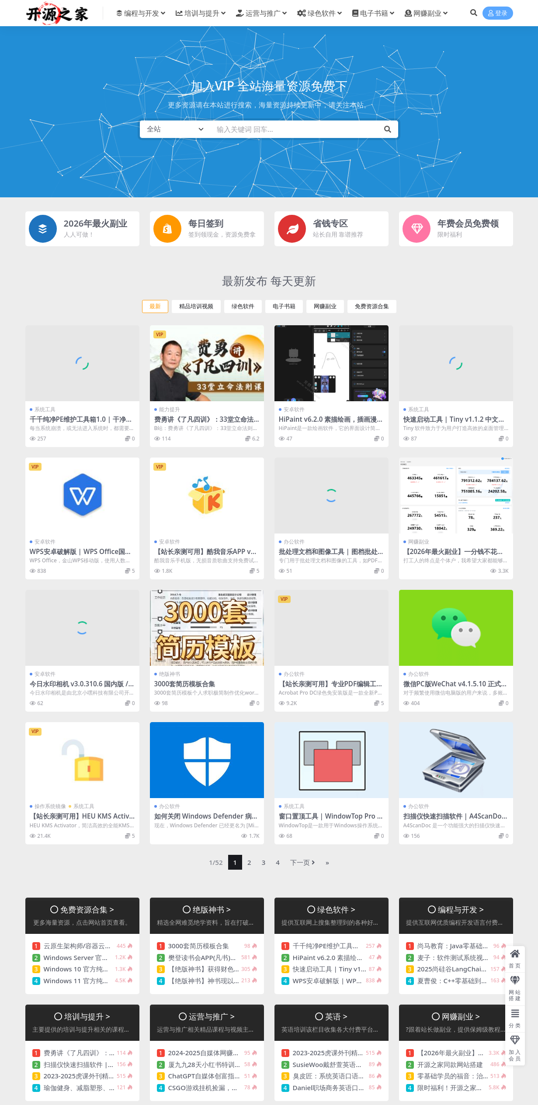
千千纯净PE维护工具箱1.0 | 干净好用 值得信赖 (81, 423)
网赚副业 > (461, 1016)
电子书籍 (284, 306)
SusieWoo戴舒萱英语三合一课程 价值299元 (357, 1064)
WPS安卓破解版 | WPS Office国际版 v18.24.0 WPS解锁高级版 (81, 555)
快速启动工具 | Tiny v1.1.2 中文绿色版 (454, 423)
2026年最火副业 (96, 223)
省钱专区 (330, 223)
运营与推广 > (212, 1016)
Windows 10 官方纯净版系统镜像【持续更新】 (112, 968)
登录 (497, 13)
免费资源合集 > (87, 909)
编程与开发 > (461, 909)
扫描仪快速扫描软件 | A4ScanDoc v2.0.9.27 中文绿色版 (454, 820)
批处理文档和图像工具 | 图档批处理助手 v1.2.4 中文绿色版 (328, 555)
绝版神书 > (212, 909)
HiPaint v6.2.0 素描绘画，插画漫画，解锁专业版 (328, 423)
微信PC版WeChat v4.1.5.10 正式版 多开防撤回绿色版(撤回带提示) (455, 687)
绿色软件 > (336, 909)
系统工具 (45, 409)
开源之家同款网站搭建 (450, 1064)
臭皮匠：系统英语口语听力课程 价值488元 (355, 1075)
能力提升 (169, 409)
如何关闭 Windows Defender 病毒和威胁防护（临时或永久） (206, 820)
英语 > (336, 1016)
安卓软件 (294, 409)
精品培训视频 (196, 306)
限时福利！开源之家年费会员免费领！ (473, 1087)
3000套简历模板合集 (184, 683)
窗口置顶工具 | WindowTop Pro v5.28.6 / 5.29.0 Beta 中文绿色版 (330, 820)
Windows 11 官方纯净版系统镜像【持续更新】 (112, 980)
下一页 (302, 862)
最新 (155, 306)
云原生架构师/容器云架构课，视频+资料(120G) (112, 945)
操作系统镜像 (50, 806)
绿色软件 (243, 306)
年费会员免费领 (468, 223)
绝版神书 (169, 674)
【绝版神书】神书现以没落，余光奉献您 (227, 980)
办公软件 (294, 541)
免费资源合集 (372, 306)
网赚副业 (325, 306)
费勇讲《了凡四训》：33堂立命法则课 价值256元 (203, 423)
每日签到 (205, 223)
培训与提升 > (87, 1016)
